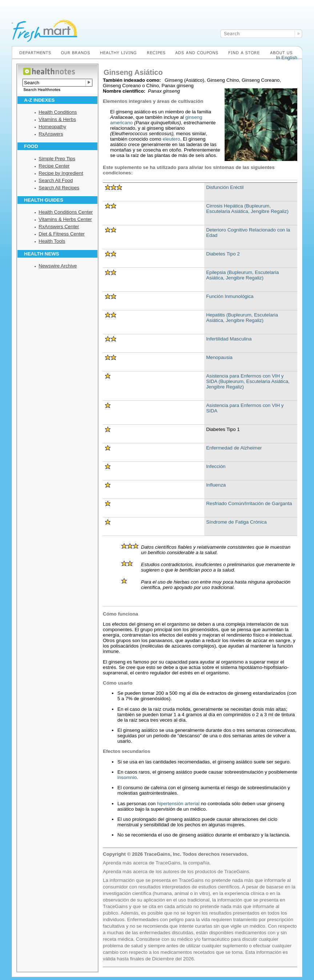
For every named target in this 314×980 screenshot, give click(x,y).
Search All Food (56, 180)
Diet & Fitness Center (62, 234)
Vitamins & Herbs (57, 119)
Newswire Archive (58, 266)
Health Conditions (58, 112)
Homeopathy (52, 126)
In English (286, 57)
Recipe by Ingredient (61, 173)
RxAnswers (51, 134)
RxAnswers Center (59, 226)
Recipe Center (54, 166)
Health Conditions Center (66, 212)
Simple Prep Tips (57, 158)
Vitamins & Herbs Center (65, 219)
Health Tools (52, 241)
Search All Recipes (59, 187)
